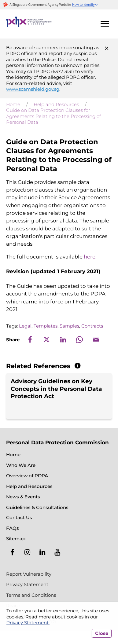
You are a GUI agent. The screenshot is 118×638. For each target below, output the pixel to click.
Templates (45, 326)
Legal (25, 326)
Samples (69, 326)
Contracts (92, 326)
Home (13, 104)
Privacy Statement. (28, 622)
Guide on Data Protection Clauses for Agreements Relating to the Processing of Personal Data (53, 116)
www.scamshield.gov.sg (32, 89)
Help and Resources (56, 104)
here (89, 257)
